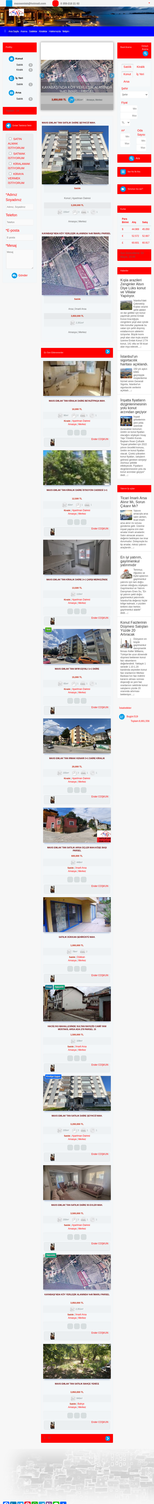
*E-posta (12, 230)
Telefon (11, 215)
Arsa (15, 93)
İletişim (65, 31)
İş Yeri (16, 78)
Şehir (124, 88)
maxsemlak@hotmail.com (30, 3)
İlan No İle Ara (134, 171)
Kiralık (24, 70)
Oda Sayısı (141, 132)
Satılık (24, 65)
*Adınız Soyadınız (14, 197)
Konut (16, 59)
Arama (23, 31)
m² (123, 130)
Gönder (20, 276)
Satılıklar (33, 31)
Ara (134, 158)
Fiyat (124, 102)
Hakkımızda (55, 31)
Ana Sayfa (13, 31)
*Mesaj (11, 246)
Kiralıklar (43, 31)
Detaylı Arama (145, 49)
